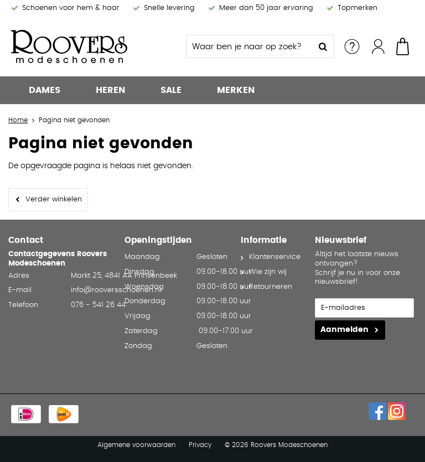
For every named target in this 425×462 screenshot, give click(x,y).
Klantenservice (274, 257)
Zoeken (323, 46)
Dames (44, 90)
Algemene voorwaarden (136, 445)
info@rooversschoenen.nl (116, 290)
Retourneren (270, 286)
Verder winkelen (53, 199)
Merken (236, 90)
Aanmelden (344, 330)
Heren (110, 90)
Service (352, 46)
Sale (171, 90)
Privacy (200, 445)
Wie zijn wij (268, 272)
